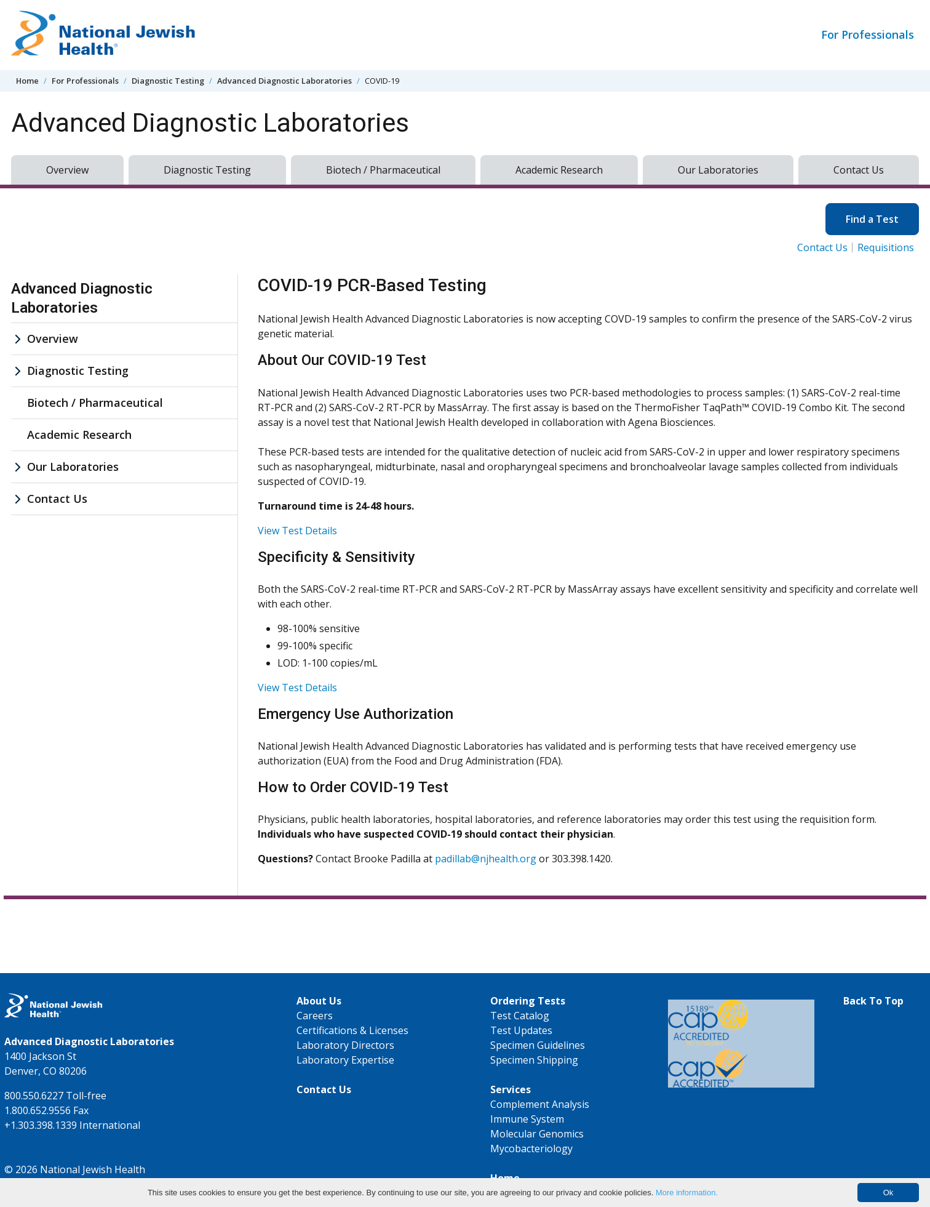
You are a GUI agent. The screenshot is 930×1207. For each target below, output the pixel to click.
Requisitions (885, 247)
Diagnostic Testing (168, 80)
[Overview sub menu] (17, 339)
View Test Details (297, 530)
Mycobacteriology (531, 1148)
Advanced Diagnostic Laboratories (284, 80)
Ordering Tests (527, 1001)
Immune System (527, 1119)
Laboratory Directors (345, 1045)
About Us (318, 1001)
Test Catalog (519, 1015)
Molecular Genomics (537, 1134)
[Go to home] (103, 35)
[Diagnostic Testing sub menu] (17, 371)
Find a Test (872, 219)
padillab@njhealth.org (485, 858)
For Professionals (867, 34)
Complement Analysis (539, 1104)
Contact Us (858, 170)
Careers (314, 1015)
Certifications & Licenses (352, 1030)
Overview (67, 170)
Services (510, 1089)
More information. (687, 1192)
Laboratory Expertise (345, 1060)
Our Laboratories (718, 170)
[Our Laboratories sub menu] (17, 467)
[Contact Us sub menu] (17, 499)
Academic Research (559, 170)
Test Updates (521, 1030)
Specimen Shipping (534, 1060)
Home (27, 80)
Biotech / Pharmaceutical (383, 170)
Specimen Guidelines (537, 1045)
